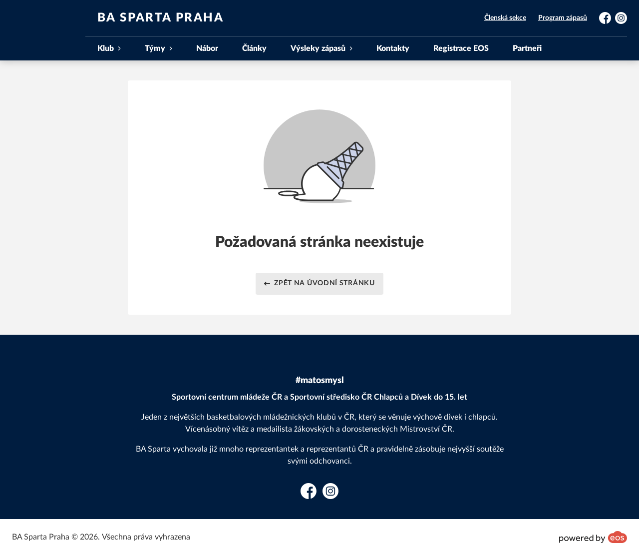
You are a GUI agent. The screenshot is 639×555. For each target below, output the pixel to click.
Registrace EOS (461, 48)
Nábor (207, 48)
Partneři (527, 48)
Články (254, 48)
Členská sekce (505, 17)
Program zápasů (562, 17)
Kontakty (392, 48)
